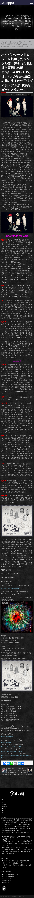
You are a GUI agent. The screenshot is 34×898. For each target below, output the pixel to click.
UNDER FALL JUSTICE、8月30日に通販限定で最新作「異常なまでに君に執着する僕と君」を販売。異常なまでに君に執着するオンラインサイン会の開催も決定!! (9, 770)
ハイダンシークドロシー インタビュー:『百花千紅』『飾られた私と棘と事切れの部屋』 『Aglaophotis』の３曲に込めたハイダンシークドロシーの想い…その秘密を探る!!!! (25, 770)
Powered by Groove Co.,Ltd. (19, 896)
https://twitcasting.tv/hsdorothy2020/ (11, 751)
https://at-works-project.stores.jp (10, 588)
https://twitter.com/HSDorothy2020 (11, 746)
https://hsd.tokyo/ (6, 742)
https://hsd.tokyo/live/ (7, 736)
